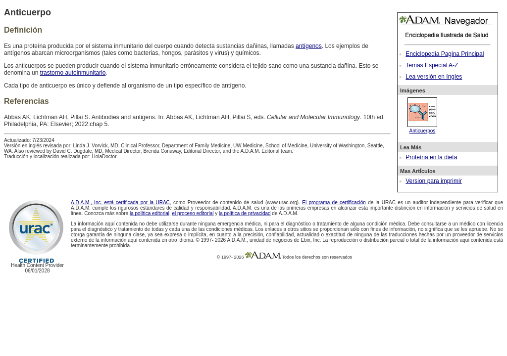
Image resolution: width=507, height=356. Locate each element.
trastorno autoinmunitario (73, 72)
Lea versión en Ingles (434, 76)
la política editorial (149, 213)
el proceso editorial (193, 213)
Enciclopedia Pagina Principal (445, 53)
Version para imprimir (433, 181)
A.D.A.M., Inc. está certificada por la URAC (120, 202)
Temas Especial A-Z (432, 65)
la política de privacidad (245, 213)
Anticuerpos (422, 128)
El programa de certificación (334, 202)
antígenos (309, 46)
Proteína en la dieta (431, 157)
